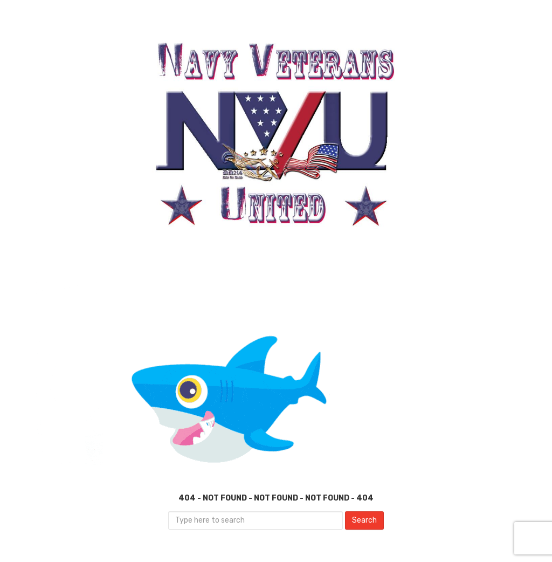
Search (364, 520)
